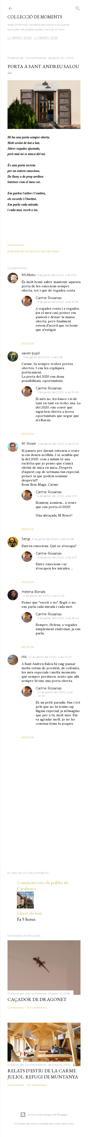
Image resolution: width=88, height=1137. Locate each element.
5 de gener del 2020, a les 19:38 (58, 302)
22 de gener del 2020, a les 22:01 (49, 657)
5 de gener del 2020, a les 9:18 (43, 357)
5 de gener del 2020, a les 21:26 (58, 443)
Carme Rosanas (48, 298)
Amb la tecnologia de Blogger (44, 1114)
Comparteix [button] (16, 245)
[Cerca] (77, 7)
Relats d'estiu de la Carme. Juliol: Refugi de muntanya (43, 1074)
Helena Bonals (33, 592)
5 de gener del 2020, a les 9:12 (56, 275)
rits (24, 657)
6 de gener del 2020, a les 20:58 (53, 539)
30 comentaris (37, 1007)
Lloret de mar (29, 913)
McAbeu (28, 275)
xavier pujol (31, 353)
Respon (28, 343)
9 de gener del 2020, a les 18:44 (58, 618)
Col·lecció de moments (35, 17)
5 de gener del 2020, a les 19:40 (58, 392)
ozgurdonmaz (64, 1123)
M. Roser (29, 443)
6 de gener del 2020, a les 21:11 (57, 496)
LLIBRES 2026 (19, 38)
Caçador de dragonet (37, 999)
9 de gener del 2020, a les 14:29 (44, 595)
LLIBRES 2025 (46, 38)
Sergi (26, 539)
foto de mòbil (50, 251)
